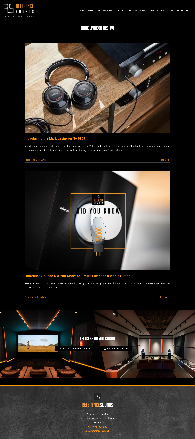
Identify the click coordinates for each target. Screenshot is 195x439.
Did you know (30, 297)
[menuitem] (187, 10)
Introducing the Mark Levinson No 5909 (55, 138)
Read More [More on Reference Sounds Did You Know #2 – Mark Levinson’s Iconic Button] (164, 297)
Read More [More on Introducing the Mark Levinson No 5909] (164, 160)
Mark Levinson (42, 160)
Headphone (30, 160)
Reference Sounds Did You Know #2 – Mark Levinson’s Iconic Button (77, 276)
